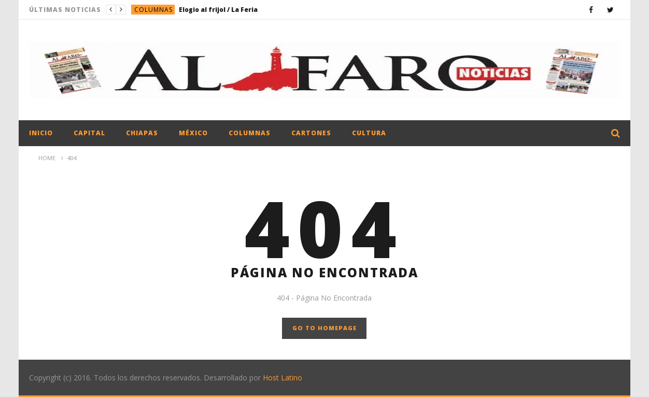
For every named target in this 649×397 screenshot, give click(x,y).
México (193, 133)
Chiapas (142, 133)
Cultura (369, 133)
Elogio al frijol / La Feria (218, 9)
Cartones (311, 133)
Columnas (153, 9)
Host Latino (282, 377)
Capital (89, 133)
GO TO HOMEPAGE (324, 328)
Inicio (41, 133)
